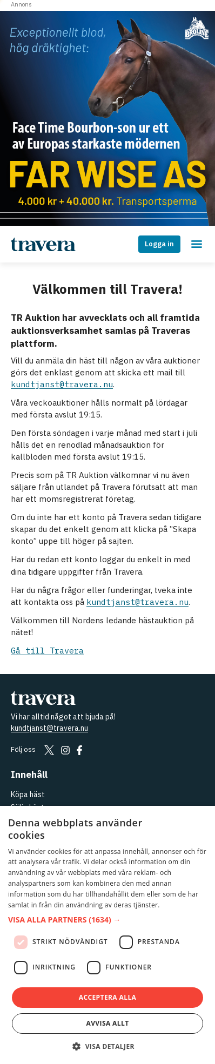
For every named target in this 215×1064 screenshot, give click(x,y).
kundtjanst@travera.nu (62, 384)
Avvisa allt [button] (107, 1023)
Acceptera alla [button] (108, 997)
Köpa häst (28, 794)
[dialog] (107, 935)
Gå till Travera (47, 650)
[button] (107, 920)
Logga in (159, 243)
